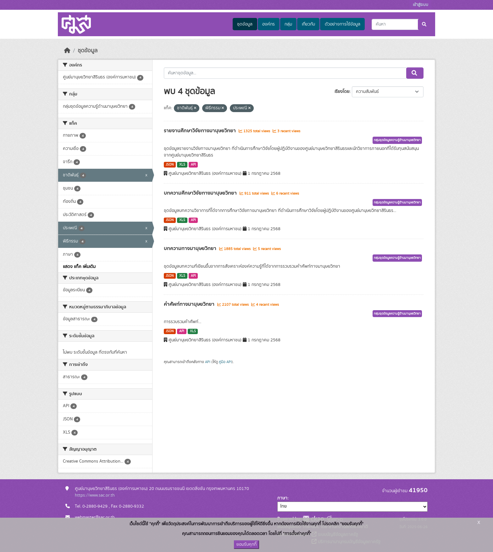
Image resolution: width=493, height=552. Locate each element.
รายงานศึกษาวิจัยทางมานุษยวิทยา (200, 131)
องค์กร (268, 24)
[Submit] (424, 24)
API (193, 164)
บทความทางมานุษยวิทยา (191, 248)
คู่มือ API (225, 362)
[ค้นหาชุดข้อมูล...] (401, 24)
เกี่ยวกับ (308, 24)
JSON (170, 164)
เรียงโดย (342, 91)
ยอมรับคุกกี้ (246, 544)
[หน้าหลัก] (67, 51)
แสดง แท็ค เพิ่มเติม (79, 267)
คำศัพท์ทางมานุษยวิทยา (190, 304)
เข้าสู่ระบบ (420, 5)
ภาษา (282, 498)
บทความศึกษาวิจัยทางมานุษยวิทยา (201, 193)
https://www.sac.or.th (95, 495)
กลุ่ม (288, 24)
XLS (182, 164)
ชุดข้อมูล (244, 24)
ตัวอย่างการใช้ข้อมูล (342, 24)
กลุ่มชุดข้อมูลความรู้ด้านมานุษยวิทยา (397, 140)
